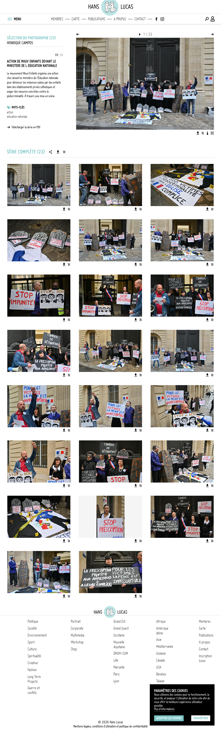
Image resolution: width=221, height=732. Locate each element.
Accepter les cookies (169, 718)
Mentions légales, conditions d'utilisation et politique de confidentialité (110, 726)
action (10, 112)
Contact (140, 19)
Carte (76, 19)
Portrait (76, 621)
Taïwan (160, 681)
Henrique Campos (20, 42)
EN (61, 55)
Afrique (161, 621)
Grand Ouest (121, 628)
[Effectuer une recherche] (207, 19)
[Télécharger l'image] (198, 133)
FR (56, 55)
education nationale (17, 117)
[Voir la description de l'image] (207, 133)
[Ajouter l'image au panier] (203, 133)
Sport (31, 642)
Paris (117, 674)
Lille (116, 660)
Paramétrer (200, 718)
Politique (33, 621)
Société (32, 628)
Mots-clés (18, 107)
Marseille (119, 667)
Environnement (37, 635)
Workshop (77, 642)
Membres (57, 19)
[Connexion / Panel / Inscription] (213, 19)
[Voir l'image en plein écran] (212, 133)
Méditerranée (164, 646)
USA (158, 667)
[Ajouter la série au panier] (64, 152)
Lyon (116, 681)
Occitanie (119, 635)
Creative (33, 663)
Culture (32, 649)
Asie (158, 639)
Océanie (161, 653)
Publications (96, 19)
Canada (160, 660)
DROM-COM (121, 653)
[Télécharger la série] (58, 152)
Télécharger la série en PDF (26, 127)
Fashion (32, 670)
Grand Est (119, 621)
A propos (120, 19)
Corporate (77, 628)
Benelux (161, 674)
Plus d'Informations (164, 709)
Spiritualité (34, 656)
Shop (74, 649)
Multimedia (77, 635)
